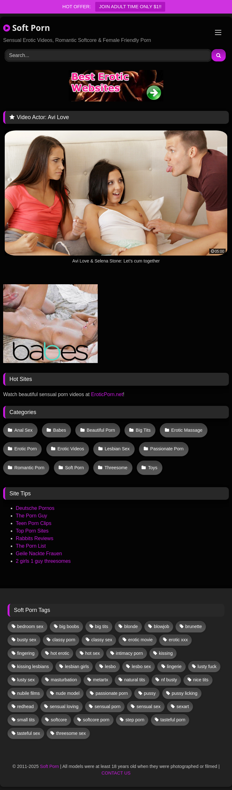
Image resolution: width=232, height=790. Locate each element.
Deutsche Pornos (35, 508)
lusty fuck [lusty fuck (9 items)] (207, 666)
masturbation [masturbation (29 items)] (64, 679)
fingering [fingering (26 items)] (25, 653)
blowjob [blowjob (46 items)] (161, 626)
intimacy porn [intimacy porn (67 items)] (129, 653)
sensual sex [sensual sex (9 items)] (148, 706)
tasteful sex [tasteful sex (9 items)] (28, 733)
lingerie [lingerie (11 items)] (174, 666)
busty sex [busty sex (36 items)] (26, 639)
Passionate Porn (167, 448)
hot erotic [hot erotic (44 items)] (59, 653)
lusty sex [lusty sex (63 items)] (26, 679)
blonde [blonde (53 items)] (131, 626)
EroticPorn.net (107, 394)
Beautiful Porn (101, 430)
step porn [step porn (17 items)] (134, 719)
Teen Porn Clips (33, 523)
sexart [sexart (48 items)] (183, 706)
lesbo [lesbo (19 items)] (110, 666)
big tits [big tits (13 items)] (101, 626)
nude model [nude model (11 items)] (67, 693)
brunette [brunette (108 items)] (193, 626)
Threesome (115, 467)
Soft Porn (26, 27)
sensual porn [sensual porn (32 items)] (107, 706)
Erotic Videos (70, 448)
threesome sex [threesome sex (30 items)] (71, 733)
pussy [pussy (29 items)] (150, 693)
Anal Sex (23, 430)
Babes (59, 430)
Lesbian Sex (117, 448)
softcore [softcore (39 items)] (59, 719)
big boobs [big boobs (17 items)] (69, 626)
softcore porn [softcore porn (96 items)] (96, 719)
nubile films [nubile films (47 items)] (28, 693)
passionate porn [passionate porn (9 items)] (112, 693)
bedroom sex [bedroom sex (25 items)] (30, 626)
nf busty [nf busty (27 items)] (169, 679)
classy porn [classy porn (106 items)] (63, 639)
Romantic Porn (29, 467)
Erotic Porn (25, 448)
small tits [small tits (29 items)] (26, 719)
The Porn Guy (31, 515)
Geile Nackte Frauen (39, 553)
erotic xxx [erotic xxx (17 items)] (178, 639)
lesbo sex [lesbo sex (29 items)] (141, 666)
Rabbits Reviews (34, 538)
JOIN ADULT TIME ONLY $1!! (130, 6)
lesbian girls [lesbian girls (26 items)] (77, 666)
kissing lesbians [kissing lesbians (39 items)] (33, 666)
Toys (153, 467)
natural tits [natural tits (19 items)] (134, 679)
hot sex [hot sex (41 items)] (92, 653)
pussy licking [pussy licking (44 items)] (185, 693)
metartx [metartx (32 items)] (100, 679)
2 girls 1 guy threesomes (43, 561)
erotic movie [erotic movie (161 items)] (140, 639)
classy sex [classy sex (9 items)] (101, 639)
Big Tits (143, 430)
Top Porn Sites (32, 530)
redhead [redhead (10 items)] (25, 706)
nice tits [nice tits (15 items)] (200, 679)
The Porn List (31, 546)
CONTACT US (116, 773)
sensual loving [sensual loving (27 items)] (64, 706)
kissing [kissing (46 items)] (166, 653)
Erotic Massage (186, 430)
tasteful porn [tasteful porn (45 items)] (172, 719)
